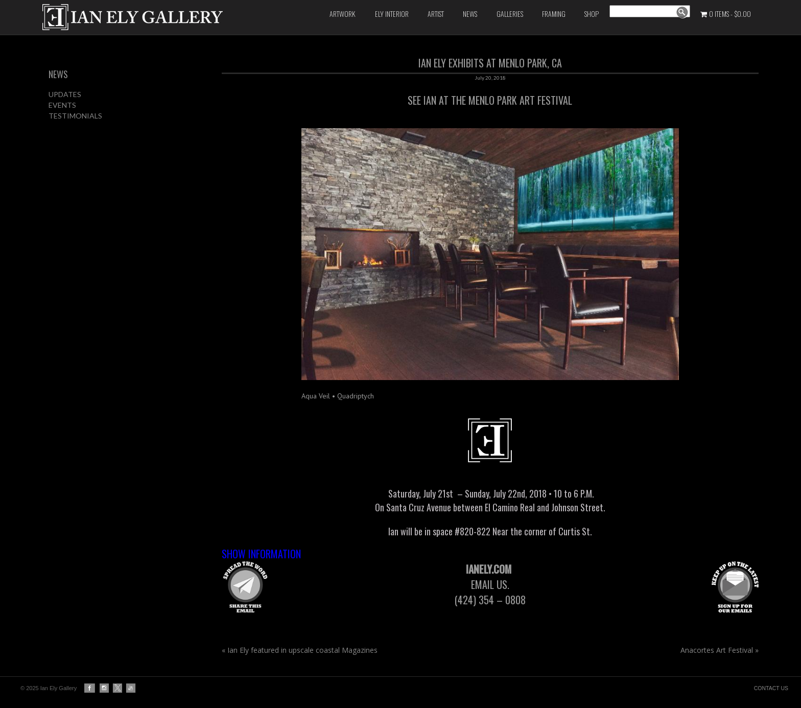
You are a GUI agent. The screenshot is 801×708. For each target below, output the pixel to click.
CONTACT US (771, 688)
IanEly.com (490, 569)
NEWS (58, 74)
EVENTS (62, 105)
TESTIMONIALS (75, 115)
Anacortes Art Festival (719, 650)
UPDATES (65, 94)
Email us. (491, 584)
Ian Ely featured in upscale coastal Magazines (300, 650)
